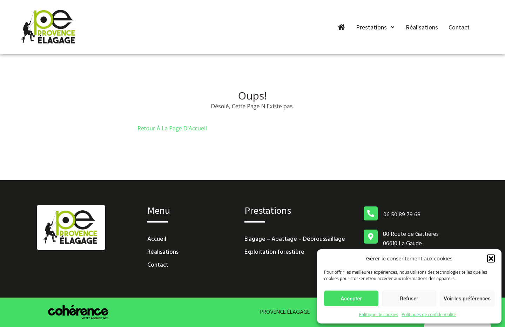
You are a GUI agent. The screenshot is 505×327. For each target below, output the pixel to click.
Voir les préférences (467, 298)
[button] (490, 258)
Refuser (409, 298)
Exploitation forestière (274, 252)
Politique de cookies (378, 315)
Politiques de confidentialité (429, 315)
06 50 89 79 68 (401, 215)
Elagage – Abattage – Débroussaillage (294, 239)
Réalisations (422, 27)
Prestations (376, 27)
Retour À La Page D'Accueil (172, 128)
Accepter (351, 298)
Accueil (156, 239)
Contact (459, 27)
